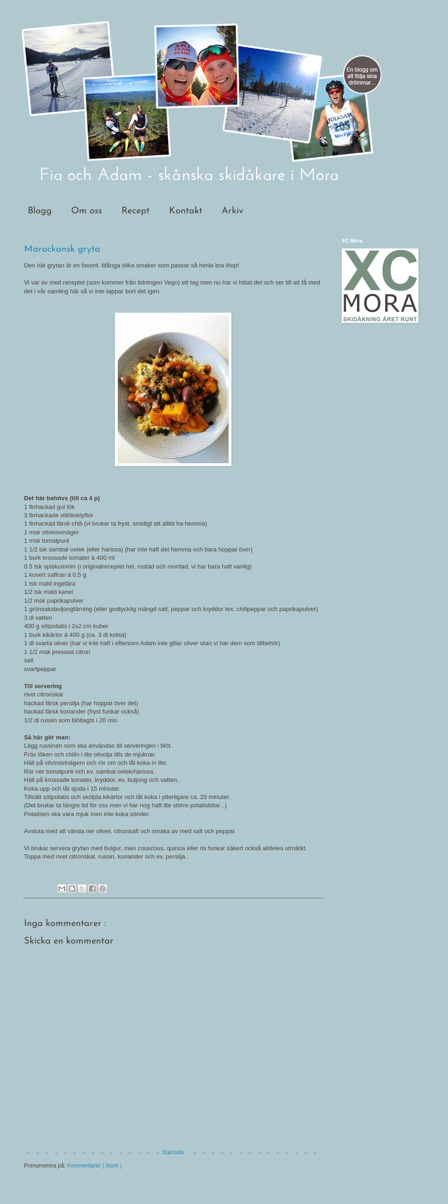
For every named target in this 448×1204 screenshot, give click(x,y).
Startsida (173, 1152)
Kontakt (185, 211)
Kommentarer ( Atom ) (94, 1165)
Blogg (40, 211)
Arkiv (232, 211)
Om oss (86, 211)
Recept (135, 211)
